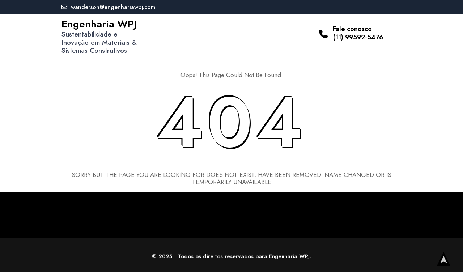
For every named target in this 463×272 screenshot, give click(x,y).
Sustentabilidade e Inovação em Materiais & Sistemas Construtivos (99, 42)
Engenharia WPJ (99, 24)
